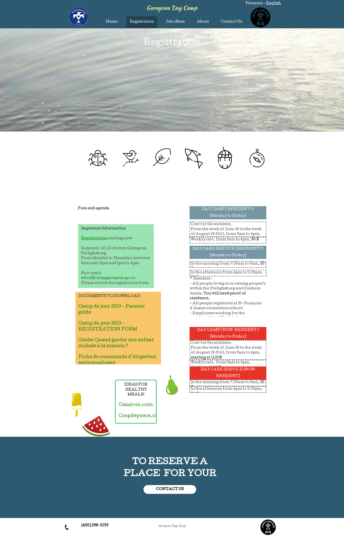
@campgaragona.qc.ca (113, 278)
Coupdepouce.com (140, 416)
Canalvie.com (136, 405)
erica (86, 278)
